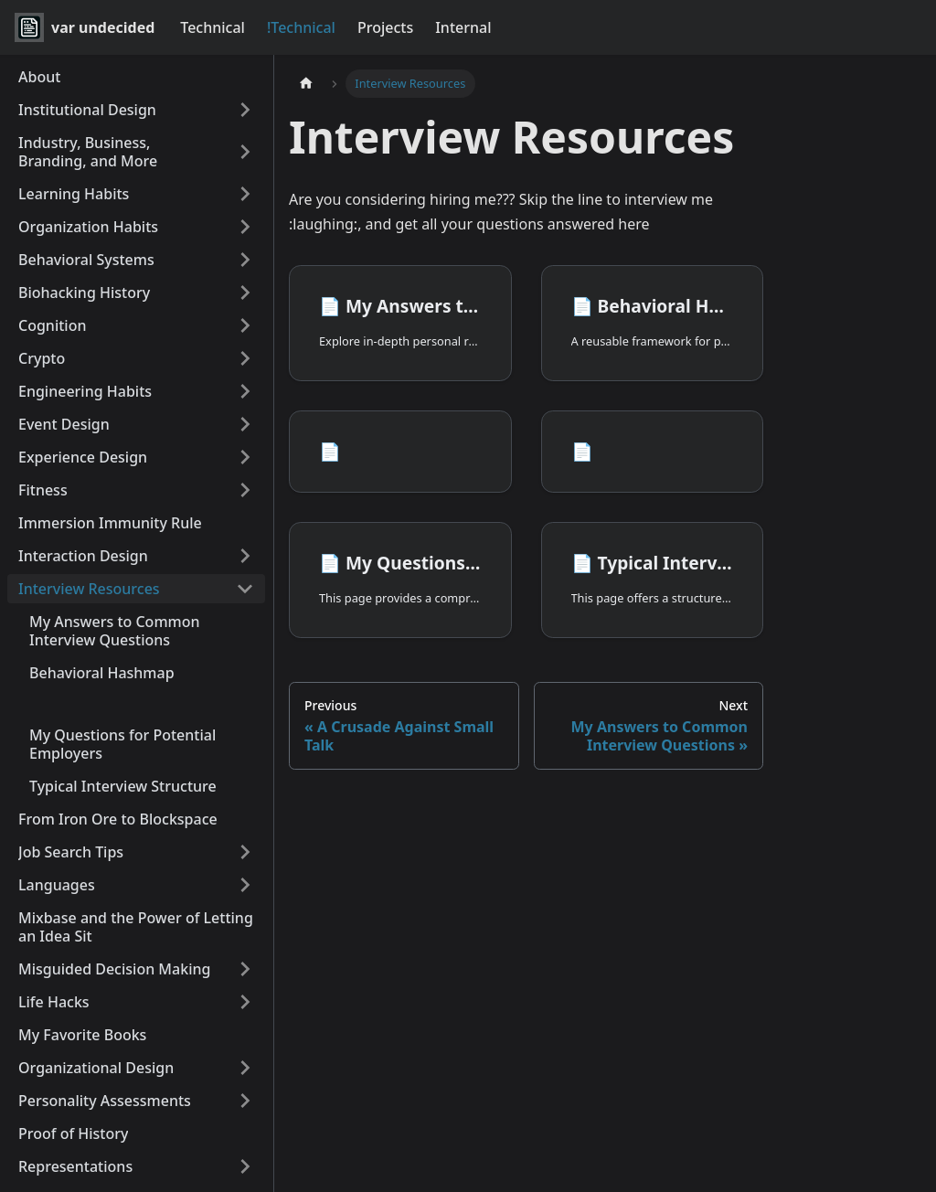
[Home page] (306, 83)
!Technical (301, 27)
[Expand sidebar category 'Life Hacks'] (245, 1001)
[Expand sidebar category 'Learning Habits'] (245, 193)
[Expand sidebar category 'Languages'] (245, 884)
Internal (463, 27)
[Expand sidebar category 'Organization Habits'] (245, 226)
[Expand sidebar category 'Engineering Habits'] (245, 391)
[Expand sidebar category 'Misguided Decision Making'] (245, 969)
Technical (212, 27)
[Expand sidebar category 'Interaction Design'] (245, 555)
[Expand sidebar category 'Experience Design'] (245, 457)
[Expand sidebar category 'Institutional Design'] (245, 109)
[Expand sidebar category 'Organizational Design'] (245, 1067)
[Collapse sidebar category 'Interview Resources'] (245, 588)
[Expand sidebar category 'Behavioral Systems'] (245, 259)
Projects (385, 27)
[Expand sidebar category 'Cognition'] (245, 325)
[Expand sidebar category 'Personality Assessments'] (245, 1100)
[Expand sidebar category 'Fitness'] (245, 490)
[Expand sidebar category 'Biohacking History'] (245, 292)
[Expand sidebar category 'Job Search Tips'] (245, 852)
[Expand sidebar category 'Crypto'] (245, 358)
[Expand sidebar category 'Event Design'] (245, 424)
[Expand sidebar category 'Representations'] (245, 1166)
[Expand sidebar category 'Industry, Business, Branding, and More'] (245, 152)
